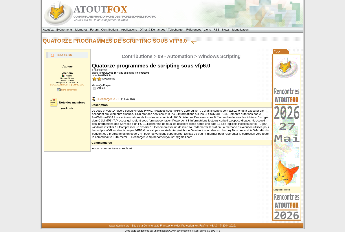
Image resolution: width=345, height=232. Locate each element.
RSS (216, 29)
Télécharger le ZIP (106, 99)
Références (193, 29)
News (225, 29)
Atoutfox (48, 29)
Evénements (64, 29)
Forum (94, 29)
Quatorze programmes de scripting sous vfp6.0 (119, 41)
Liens (207, 29)
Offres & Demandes (152, 29)
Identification (240, 29)
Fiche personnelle (67, 90)
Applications (129, 29)
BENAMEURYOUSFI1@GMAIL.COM (67, 85)
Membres (81, 29)
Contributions (110, 29)
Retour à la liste (61, 55)
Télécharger (176, 29)
